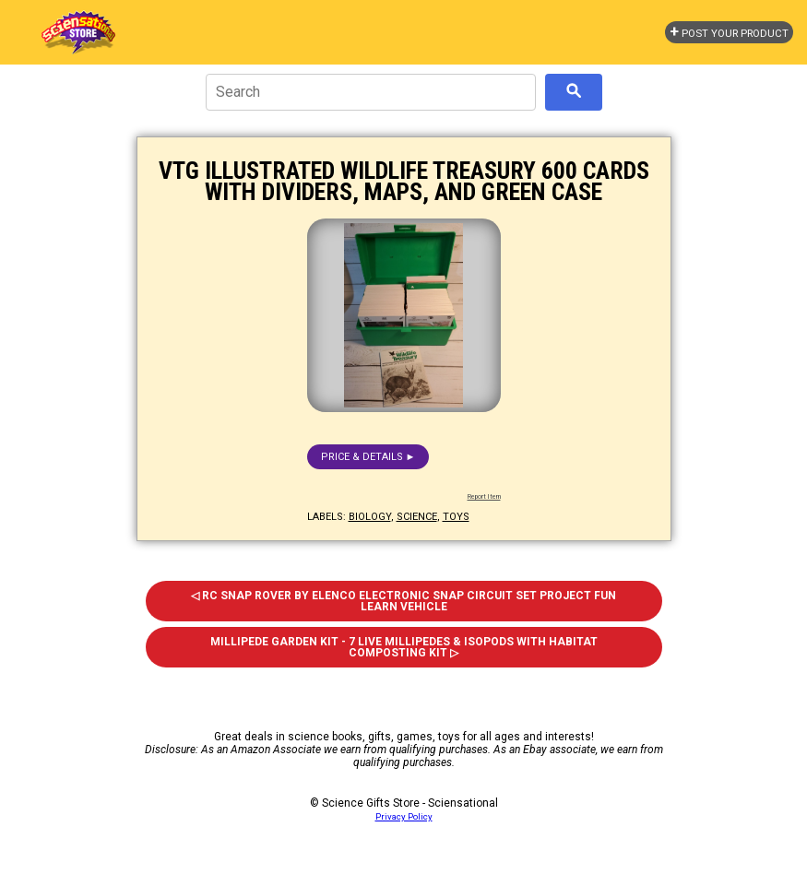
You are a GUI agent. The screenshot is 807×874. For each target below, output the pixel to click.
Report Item (484, 497)
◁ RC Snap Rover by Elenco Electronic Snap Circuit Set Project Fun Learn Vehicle (403, 601)
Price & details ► (368, 457)
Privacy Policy (404, 816)
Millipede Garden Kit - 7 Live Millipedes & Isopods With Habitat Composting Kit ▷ (404, 647)
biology (370, 517)
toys (456, 517)
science (417, 517)
